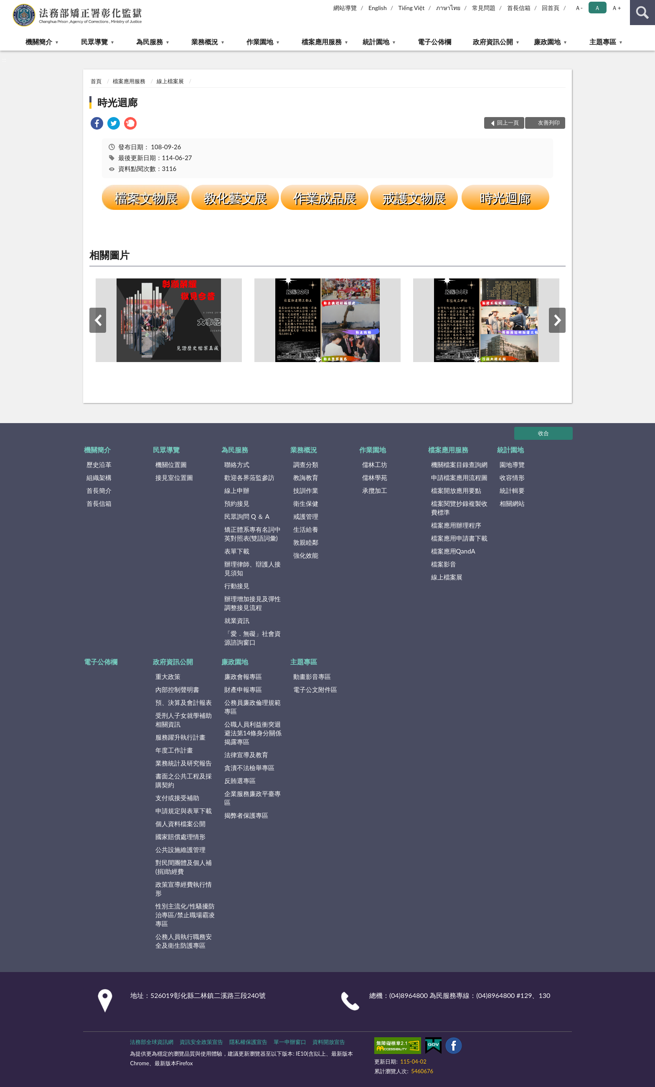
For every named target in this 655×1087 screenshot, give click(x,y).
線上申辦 (236, 490)
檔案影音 (443, 564)
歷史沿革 (99, 464)
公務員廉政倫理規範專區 (252, 707)
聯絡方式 (236, 464)
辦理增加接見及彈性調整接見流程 (252, 603)
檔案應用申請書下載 (459, 538)
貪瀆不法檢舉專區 (249, 767)
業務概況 (204, 42)
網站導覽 (345, 7)
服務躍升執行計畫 (180, 737)
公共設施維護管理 (180, 849)
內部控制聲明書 (177, 689)
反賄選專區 (240, 780)
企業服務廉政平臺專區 (252, 798)
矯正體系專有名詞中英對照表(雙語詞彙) (252, 534)
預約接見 (236, 503)
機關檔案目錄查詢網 (459, 464)
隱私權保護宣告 (248, 1042)
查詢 (642, 12)
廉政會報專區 (243, 676)
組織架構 (99, 477)
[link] (97, 124)
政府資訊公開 (493, 42)
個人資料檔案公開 (180, 823)
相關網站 (512, 503)
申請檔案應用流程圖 (459, 477)
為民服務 (149, 42)
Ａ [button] (597, 7)
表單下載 (236, 551)
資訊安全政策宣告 (201, 1042)
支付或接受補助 (177, 797)
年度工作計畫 (174, 750)
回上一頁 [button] (508, 122)
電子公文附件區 (315, 689)
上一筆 (97, 320)
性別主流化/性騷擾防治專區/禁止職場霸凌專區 (185, 914)
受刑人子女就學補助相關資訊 (183, 720)
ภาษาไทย (448, 7)
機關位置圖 (171, 464)
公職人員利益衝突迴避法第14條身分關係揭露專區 (253, 732)
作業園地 (259, 42)
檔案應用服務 (322, 42)
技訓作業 (305, 490)
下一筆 (557, 320)
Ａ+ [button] (616, 7)
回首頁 (550, 7)
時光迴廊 (117, 102)
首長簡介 (99, 490)
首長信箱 (519, 7)
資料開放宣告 (328, 1042)
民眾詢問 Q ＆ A (246, 516)
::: (7, 6)
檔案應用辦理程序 (456, 525)
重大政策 (167, 676)
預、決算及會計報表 (183, 702)
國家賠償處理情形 (180, 836)
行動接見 (236, 585)
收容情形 (512, 477)
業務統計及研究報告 (183, 763)
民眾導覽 (94, 42)
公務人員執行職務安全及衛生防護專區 (183, 941)
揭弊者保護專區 (246, 815)
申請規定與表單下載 (183, 810)
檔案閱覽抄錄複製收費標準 (459, 508)
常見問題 (483, 7)
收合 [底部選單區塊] (543, 433)
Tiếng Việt (412, 7)
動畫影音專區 (312, 676)
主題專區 (602, 42)
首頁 (96, 81)
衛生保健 (305, 503)
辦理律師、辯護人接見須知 (252, 568)
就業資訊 (236, 620)
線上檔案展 (170, 81)
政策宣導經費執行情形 (183, 888)
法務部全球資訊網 (151, 1042)
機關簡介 (38, 42)
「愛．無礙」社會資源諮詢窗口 (252, 638)
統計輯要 (512, 490)
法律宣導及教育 (246, 754)
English (377, 7)
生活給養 (305, 529)
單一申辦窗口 (290, 1042)
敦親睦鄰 (305, 542)
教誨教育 (305, 477)
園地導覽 (512, 464)
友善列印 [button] (549, 122)
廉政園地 (547, 42)
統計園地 (376, 42)
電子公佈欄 (434, 42)
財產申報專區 (243, 689)
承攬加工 (374, 490)
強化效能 (305, 555)
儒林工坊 (374, 464)
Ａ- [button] (579, 7)
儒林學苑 (374, 477)
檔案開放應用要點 (456, 490)
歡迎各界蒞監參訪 (249, 477)
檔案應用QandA (453, 551)
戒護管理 (305, 516)
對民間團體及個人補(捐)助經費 (183, 867)
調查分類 (305, 464)
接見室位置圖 (174, 477)
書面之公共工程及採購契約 (183, 780)
